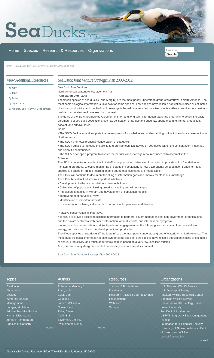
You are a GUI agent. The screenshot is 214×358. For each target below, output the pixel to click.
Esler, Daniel (65, 311)
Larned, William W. (69, 303)
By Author (13, 98)
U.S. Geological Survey (174, 290)
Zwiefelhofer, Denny (70, 323)
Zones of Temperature (20, 319)
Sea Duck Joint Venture (175, 311)
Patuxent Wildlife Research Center (181, 294)
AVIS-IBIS (64, 315)
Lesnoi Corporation (172, 336)
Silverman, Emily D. (70, 319)
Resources (20, 66)
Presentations (117, 298)
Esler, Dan (64, 294)
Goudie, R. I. (65, 298)
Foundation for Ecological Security (181, 323)
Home (14, 50)
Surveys (114, 307)
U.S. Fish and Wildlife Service (178, 286)
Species (31, 50)
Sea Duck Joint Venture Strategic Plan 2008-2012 (88, 254)
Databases (115, 290)
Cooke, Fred (65, 307)
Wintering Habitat (17, 298)
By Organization (16, 103)
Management (14, 303)
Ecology (11, 294)
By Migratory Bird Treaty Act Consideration (30, 109)
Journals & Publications (123, 286)
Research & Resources (63, 50)
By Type (12, 88)
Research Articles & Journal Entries (131, 294)
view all (50, 328)
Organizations (100, 50)
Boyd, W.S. (64, 290)
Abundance (13, 290)
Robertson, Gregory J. (71, 286)
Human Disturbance (18, 315)
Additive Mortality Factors (22, 311)
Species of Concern (18, 323)
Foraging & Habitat (18, 307)
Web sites (115, 303)
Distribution (13, 286)
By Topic (13, 93)
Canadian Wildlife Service (176, 298)
